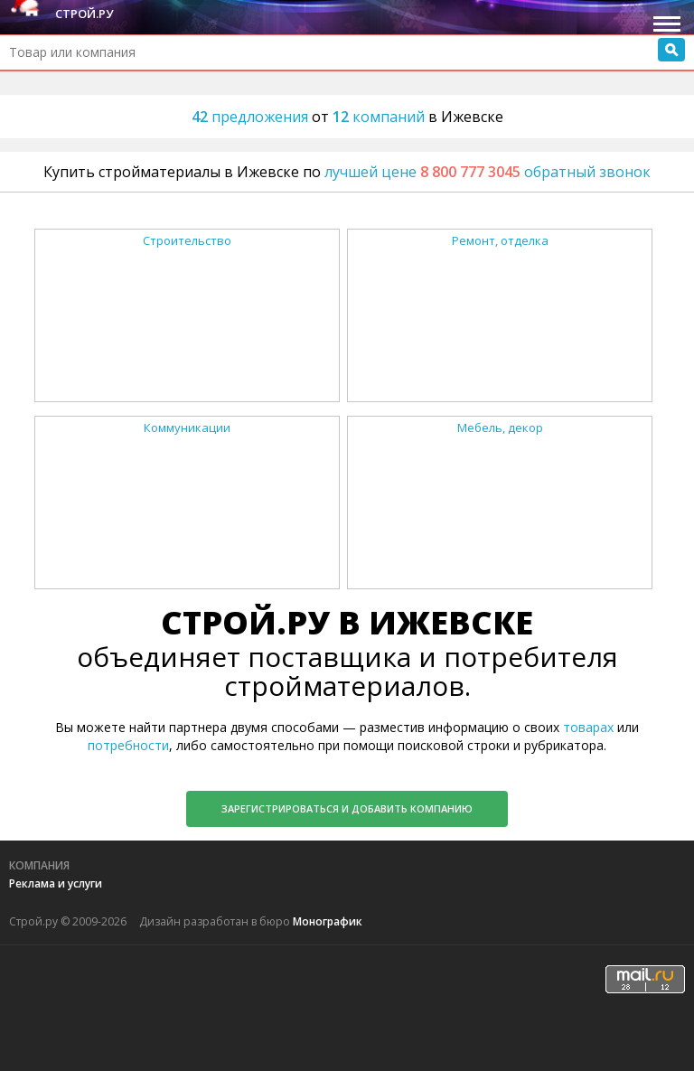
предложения (252, 117)
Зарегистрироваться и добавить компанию (347, 808)
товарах (588, 727)
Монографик (327, 921)
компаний (380, 117)
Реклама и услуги (55, 883)
